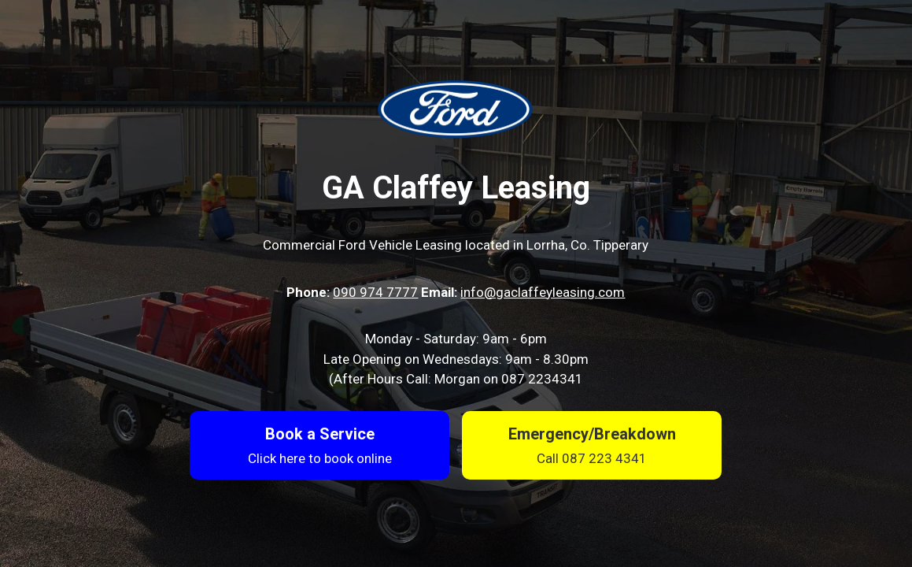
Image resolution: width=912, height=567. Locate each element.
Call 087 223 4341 (592, 458)
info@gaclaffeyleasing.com (542, 292)
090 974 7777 (375, 292)
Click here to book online (320, 458)
